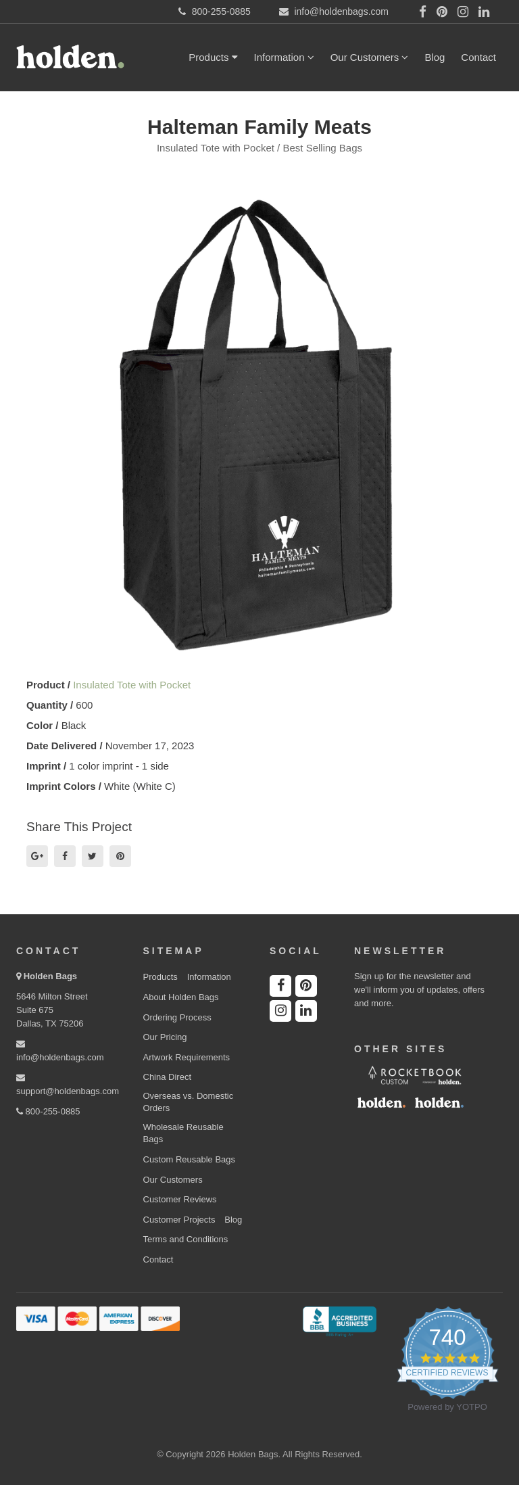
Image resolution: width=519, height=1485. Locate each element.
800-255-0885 (48, 1111)
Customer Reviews (180, 1199)
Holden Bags (50, 976)
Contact (478, 57)
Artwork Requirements (186, 1057)
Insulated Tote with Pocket (132, 684)
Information (284, 57)
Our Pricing (165, 1037)
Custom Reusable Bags (189, 1159)
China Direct (167, 1077)
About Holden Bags (181, 997)
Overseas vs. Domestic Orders (188, 1102)
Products (213, 57)
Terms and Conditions (185, 1239)
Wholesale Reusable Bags (183, 1133)
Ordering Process (177, 1017)
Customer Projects (179, 1220)
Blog (434, 57)
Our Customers (369, 57)
